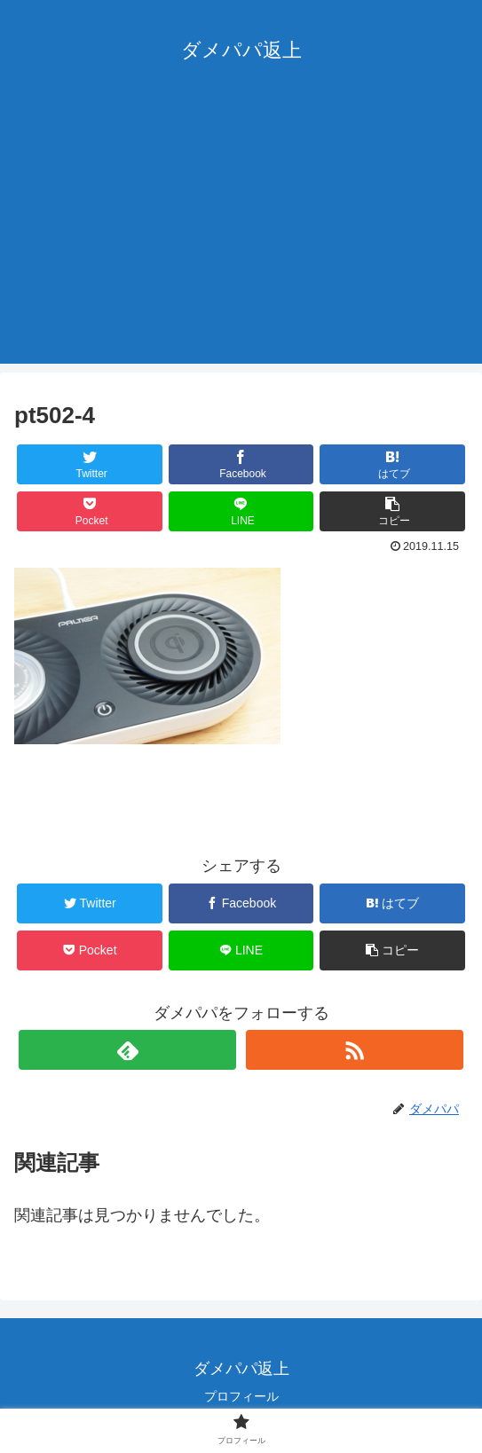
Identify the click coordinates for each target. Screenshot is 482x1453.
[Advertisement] (241, 239)
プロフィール (241, 1396)
